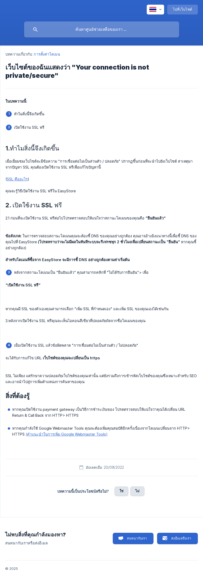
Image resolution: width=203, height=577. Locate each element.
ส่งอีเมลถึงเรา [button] (181, 538)
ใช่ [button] (121, 491)
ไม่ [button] (137, 491)
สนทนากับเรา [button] (137, 538)
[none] (155, 9)
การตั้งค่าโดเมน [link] (47, 54)
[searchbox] (101, 29)
